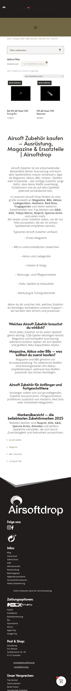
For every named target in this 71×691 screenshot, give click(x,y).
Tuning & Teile (15, 461)
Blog (9, 552)
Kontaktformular (21, 667)
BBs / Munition (15, 454)
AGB (9, 563)
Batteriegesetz (13, 573)
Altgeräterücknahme (16, 576)
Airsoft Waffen (15, 440)
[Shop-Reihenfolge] (44, 76)
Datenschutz (12, 559)
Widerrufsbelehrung (16, 583)
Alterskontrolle (13, 566)
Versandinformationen (17, 580)
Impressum (12, 556)
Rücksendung (13, 569)
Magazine (13, 447)
